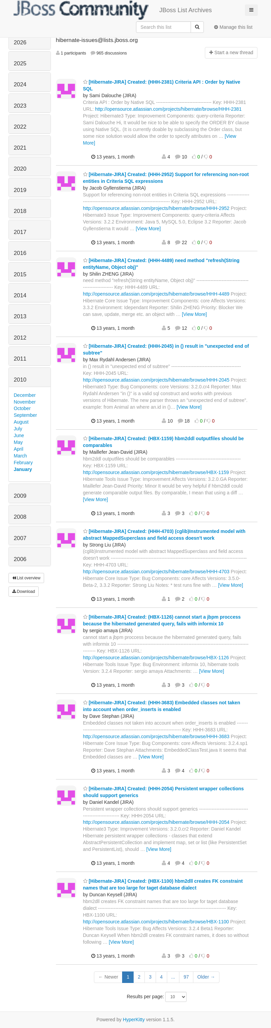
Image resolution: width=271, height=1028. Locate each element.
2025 (20, 63)
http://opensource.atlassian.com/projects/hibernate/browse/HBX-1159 (156, 472)
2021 (20, 148)
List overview (26, 578)
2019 (20, 190)
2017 (20, 232)
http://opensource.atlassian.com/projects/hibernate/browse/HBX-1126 (156, 657)
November (25, 402)
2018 (20, 211)
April (18, 449)
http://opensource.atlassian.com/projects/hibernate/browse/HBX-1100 (156, 921)
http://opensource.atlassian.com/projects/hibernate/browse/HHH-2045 (156, 380)
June (19, 435)
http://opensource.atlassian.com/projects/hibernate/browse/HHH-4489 (156, 294)
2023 (20, 106)
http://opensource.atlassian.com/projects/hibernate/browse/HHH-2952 (156, 208)
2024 (20, 84)
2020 (20, 169)
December (25, 395)
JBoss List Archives (113, 10)
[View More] (148, 228)
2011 (20, 359)
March (20, 455)
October (22, 408)
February (23, 462)
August (21, 422)
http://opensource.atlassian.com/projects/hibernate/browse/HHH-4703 (156, 571)
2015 (20, 274)
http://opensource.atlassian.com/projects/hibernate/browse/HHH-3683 (156, 736)
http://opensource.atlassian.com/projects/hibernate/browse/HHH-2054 (156, 822)
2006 (20, 559)
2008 (20, 517)
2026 (20, 42)
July (18, 428)
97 (186, 977)
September (25, 415)
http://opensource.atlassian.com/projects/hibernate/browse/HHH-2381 (168, 109)
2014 (20, 295)
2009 (20, 496)
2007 (20, 538)
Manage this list (233, 27)
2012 (20, 338)
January (23, 469)
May (18, 442)
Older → (206, 977)
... (173, 977)
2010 (20, 380)
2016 (20, 253)
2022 (20, 127)
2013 (20, 316)
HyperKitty (134, 1019)
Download (23, 591)
